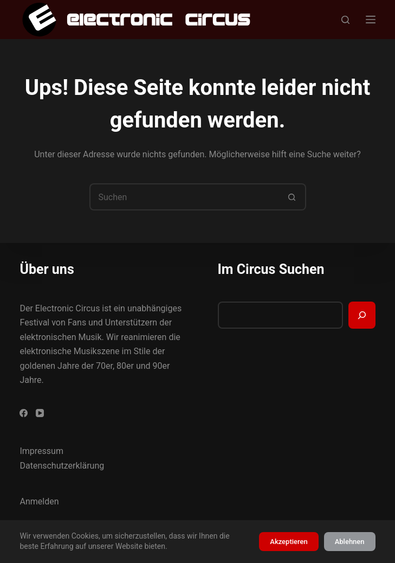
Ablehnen (350, 542)
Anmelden (39, 501)
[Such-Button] (292, 196)
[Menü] (370, 19)
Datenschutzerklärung (62, 465)
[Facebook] (24, 413)
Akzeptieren (288, 542)
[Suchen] (345, 20)
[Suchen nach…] (184, 196)
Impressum (41, 451)
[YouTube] (40, 413)
